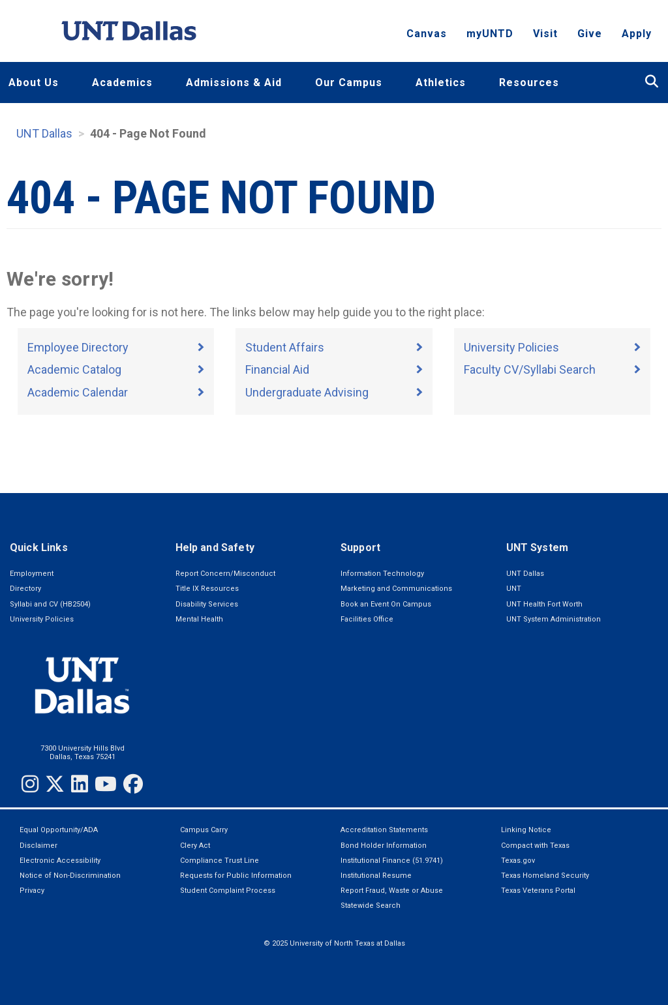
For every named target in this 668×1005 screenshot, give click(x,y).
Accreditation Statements (384, 830)
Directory (25, 588)
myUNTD (489, 36)
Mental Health (199, 619)
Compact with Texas (535, 845)
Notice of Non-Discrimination (70, 875)
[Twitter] (55, 784)
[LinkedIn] (79, 784)
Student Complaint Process (227, 890)
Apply (637, 36)
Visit (545, 36)
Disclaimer (38, 845)
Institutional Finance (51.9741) (392, 860)
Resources (529, 82)
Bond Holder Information (384, 845)
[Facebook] (133, 784)
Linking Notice (526, 830)
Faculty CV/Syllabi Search (530, 369)
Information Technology (382, 573)
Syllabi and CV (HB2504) (50, 604)
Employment (31, 573)
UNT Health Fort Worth (544, 604)
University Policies (511, 347)
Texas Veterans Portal (538, 890)
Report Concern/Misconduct (225, 573)
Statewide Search (371, 905)
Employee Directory (78, 347)
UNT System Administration (553, 619)
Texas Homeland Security (545, 875)
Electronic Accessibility (60, 860)
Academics (122, 82)
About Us (33, 82)
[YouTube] (106, 784)
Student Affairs (284, 347)
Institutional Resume (376, 875)
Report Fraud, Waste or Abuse (392, 890)
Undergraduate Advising (307, 392)
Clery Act (195, 845)
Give (589, 36)
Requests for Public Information (236, 875)
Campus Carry (204, 830)
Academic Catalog (74, 369)
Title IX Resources (207, 588)
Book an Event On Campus (386, 604)
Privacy (32, 890)
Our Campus (348, 82)
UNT (513, 588)
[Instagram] (30, 784)
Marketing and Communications (396, 588)
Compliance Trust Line (219, 860)
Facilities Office (367, 619)
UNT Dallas (44, 133)
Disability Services (206, 604)
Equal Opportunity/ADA (59, 830)
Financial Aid (277, 369)
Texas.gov (518, 860)
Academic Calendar (77, 392)
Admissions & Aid (234, 82)
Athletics (441, 82)
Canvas (426, 36)
